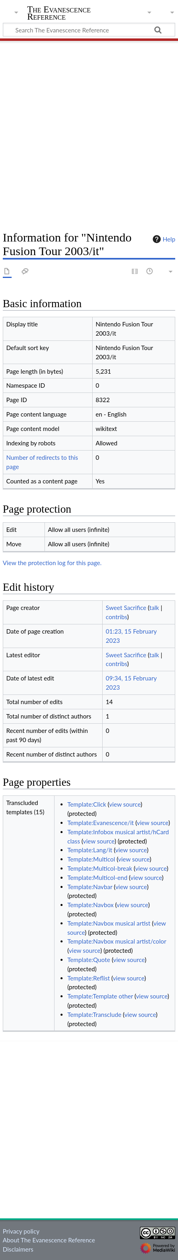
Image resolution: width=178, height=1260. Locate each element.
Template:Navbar (89, 886)
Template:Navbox (90, 904)
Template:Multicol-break (99, 868)
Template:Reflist (88, 978)
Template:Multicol (91, 859)
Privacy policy (21, 1231)
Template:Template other (100, 996)
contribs (116, 616)
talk (154, 607)
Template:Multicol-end (97, 877)
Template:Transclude (94, 1014)
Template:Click (86, 804)
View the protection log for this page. (52, 562)
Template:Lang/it (89, 849)
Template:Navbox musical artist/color (116, 941)
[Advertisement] (89, 133)
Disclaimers (18, 1249)
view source (125, 804)
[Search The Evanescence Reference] (89, 29)
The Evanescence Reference (59, 14)
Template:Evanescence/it (100, 822)
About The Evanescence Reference (49, 1240)
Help (163, 239)
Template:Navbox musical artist (108, 923)
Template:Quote (88, 959)
